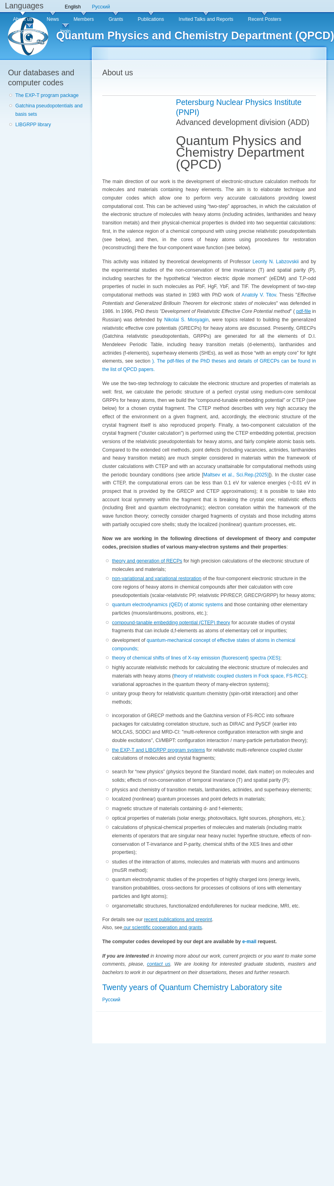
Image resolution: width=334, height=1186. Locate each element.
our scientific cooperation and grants (162, 927)
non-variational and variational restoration (156, 578)
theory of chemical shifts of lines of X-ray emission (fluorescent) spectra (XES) (196, 658)
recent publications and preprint (178, 919)
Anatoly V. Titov (259, 295)
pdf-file (303, 311)
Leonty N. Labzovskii (276, 261)
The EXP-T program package (47, 95)
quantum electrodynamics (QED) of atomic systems (167, 604)
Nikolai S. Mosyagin (186, 320)
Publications (151, 19)
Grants (116, 19)
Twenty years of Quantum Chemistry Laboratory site (192, 987)
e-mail (249, 941)
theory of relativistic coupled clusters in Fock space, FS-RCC (239, 676)
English (73, 7)
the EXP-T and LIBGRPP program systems (158, 750)
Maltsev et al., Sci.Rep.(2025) (236, 475)
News (53, 19)
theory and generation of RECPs (147, 561)
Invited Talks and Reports (206, 19)
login (65, 31)
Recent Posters (264, 19)
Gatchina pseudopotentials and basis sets (49, 110)
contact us (158, 964)
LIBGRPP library (33, 124)
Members (83, 19)
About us (22, 19)
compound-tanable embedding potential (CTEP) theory (171, 622)
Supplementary (29, 31)
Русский (101, 7)
